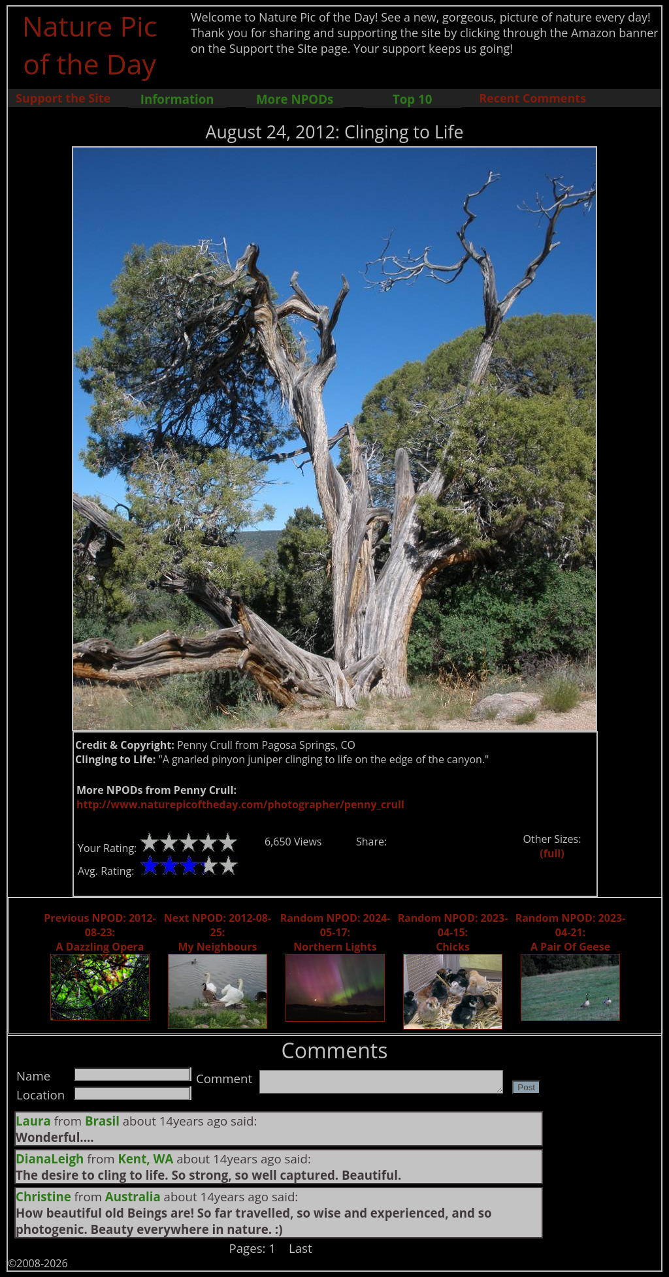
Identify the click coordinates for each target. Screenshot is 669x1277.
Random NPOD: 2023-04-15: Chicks (453, 932)
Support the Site (63, 98)
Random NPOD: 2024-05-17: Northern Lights (335, 932)
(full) (552, 853)
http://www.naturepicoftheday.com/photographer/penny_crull (240, 804)
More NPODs (294, 99)
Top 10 (412, 99)
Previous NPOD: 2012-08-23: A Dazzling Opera (99, 932)
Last (300, 1248)
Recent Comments (532, 98)
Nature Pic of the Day (89, 44)
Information (177, 99)
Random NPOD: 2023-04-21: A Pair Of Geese (570, 932)
